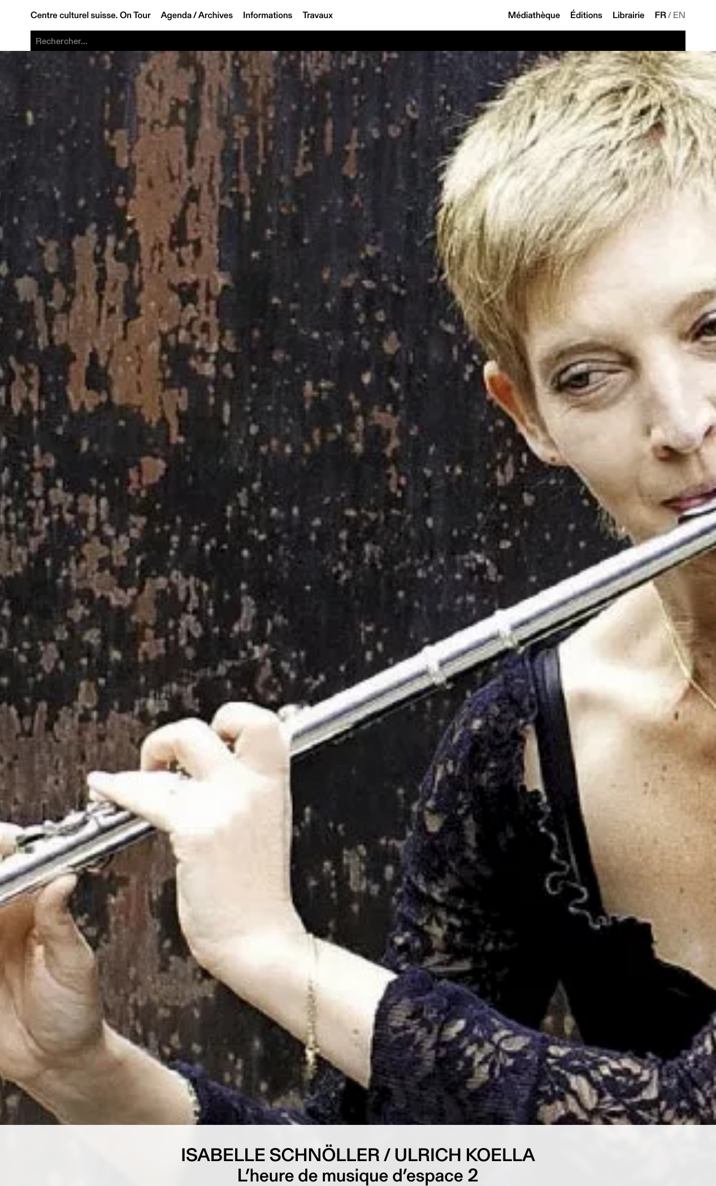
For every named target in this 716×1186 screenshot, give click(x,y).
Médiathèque (534, 15)
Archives (215, 15)
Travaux (317, 15)
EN (679, 15)
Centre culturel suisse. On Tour (90, 15)
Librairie (629, 15)
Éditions (586, 15)
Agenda (176, 15)
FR (661, 15)
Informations (267, 15)
